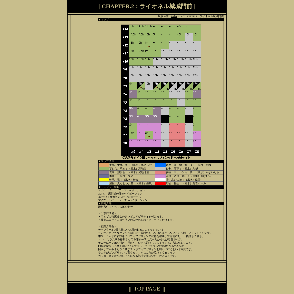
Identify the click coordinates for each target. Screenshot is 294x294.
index (174, 16)
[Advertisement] (82, 76)
